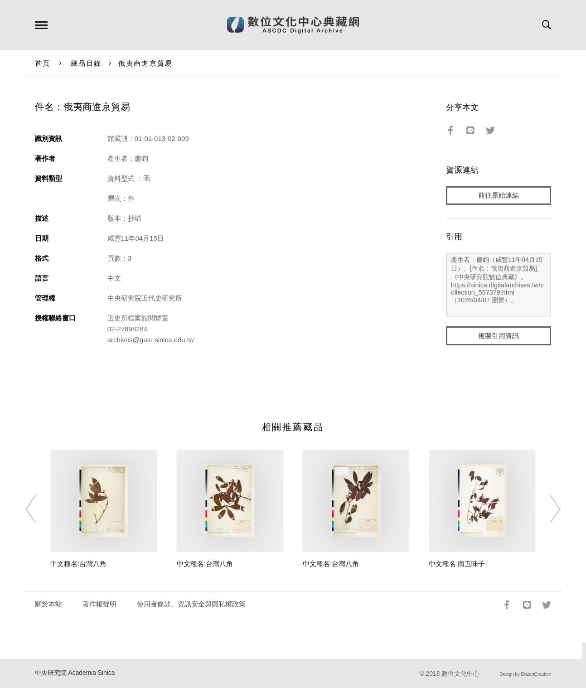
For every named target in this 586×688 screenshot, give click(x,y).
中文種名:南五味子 (457, 563)
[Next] (547, 509)
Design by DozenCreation (525, 674)
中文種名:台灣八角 (78, 563)
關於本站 (48, 604)
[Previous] (39, 509)
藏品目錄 (86, 63)
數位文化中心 (460, 673)
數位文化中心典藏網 (293, 25)
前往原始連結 (498, 195)
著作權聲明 (99, 604)
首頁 (43, 63)
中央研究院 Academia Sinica (75, 672)
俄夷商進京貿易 (145, 63)
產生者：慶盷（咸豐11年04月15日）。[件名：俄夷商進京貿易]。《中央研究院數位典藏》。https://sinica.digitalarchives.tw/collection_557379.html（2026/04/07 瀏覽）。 (498, 285)
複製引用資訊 (498, 336)
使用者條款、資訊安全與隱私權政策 (191, 604)
